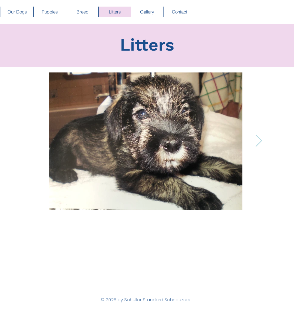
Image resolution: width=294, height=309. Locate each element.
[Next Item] (258, 141)
